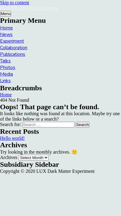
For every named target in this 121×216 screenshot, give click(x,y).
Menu (6, 13)
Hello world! (12, 138)
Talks (5, 61)
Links (5, 80)
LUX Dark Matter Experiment (29, 7)
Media (6, 74)
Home (6, 28)
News (6, 34)
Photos (7, 67)
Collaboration (13, 47)
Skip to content (14, 2)
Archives (8, 157)
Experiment (12, 41)
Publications (12, 54)
